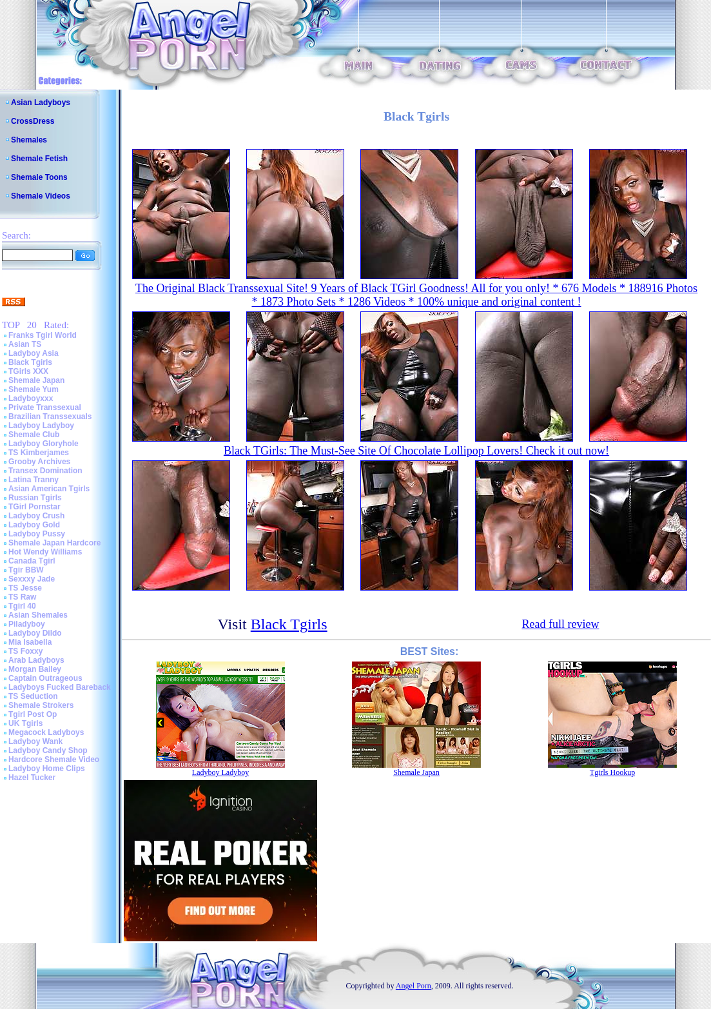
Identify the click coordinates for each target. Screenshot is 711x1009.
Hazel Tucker (31, 777)
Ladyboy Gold (34, 524)
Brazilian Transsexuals (50, 416)
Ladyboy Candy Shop (48, 750)
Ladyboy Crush (36, 515)
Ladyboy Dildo (35, 633)
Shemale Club (33, 434)
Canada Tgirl (31, 560)
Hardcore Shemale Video (53, 759)
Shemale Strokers (40, 705)
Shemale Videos (40, 196)
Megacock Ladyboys (46, 732)
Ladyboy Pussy (36, 533)
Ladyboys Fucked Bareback (59, 687)
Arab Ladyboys (36, 660)
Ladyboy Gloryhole (43, 443)
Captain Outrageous (45, 678)
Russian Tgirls (35, 497)
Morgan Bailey (34, 669)
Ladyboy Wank (35, 741)
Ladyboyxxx (30, 398)
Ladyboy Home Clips (46, 768)
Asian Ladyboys (40, 102)
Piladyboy (26, 624)
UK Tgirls (25, 723)
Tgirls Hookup (612, 772)
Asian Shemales (38, 615)
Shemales (29, 139)
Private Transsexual (44, 407)
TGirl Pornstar (34, 506)
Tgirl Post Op (32, 714)
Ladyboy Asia (33, 353)
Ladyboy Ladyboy (41, 425)
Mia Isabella (30, 642)
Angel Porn (413, 985)
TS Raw (22, 597)
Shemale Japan (36, 380)
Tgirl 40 (22, 606)
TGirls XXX (28, 371)
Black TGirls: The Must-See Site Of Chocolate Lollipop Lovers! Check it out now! (416, 450)
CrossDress (32, 121)
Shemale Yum (33, 389)
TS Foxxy (25, 651)
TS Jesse (25, 588)
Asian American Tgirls (49, 488)
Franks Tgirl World (42, 335)
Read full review (560, 624)
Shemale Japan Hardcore (54, 542)
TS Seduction (33, 696)
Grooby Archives (39, 461)
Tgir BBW (26, 569)
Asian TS (24, 344)
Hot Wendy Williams (45, 551)
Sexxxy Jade (31, 578)
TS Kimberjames (38, 452)
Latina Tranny (33, 479)
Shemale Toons (39, 177)
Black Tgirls (30, 362)
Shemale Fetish (39, 158)
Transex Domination (45, 470)
